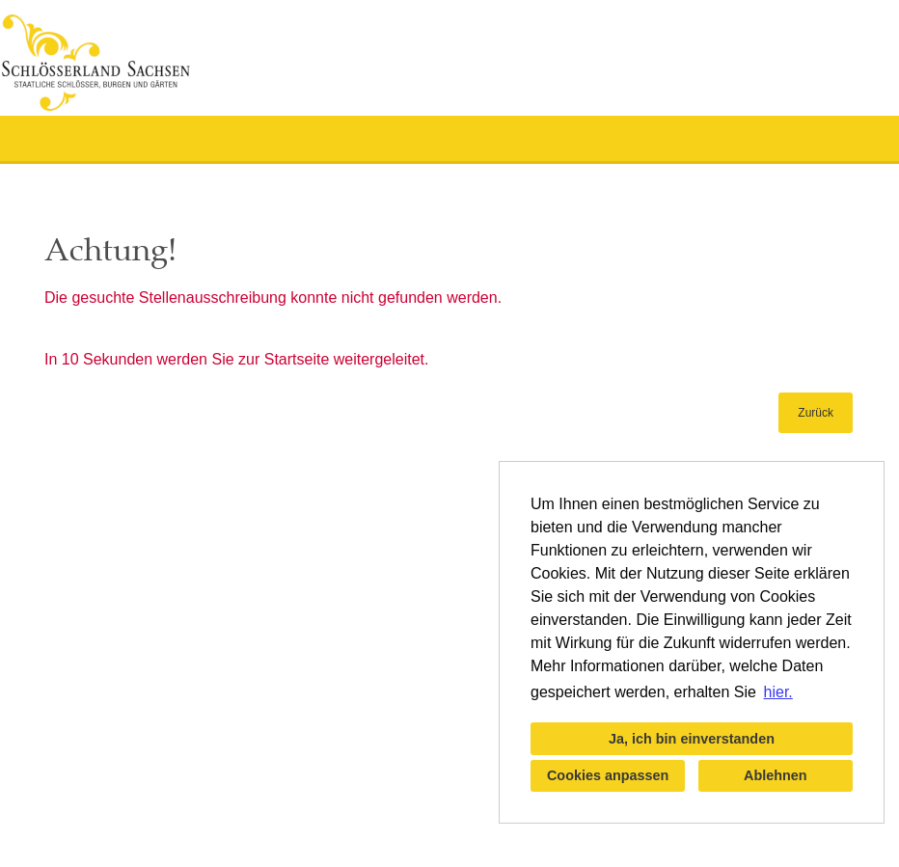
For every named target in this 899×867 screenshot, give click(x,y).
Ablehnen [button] (775, 775)
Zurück (815, 413)
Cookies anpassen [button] (607, 775)
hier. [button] (778, 692)
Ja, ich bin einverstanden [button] (692, 738)
